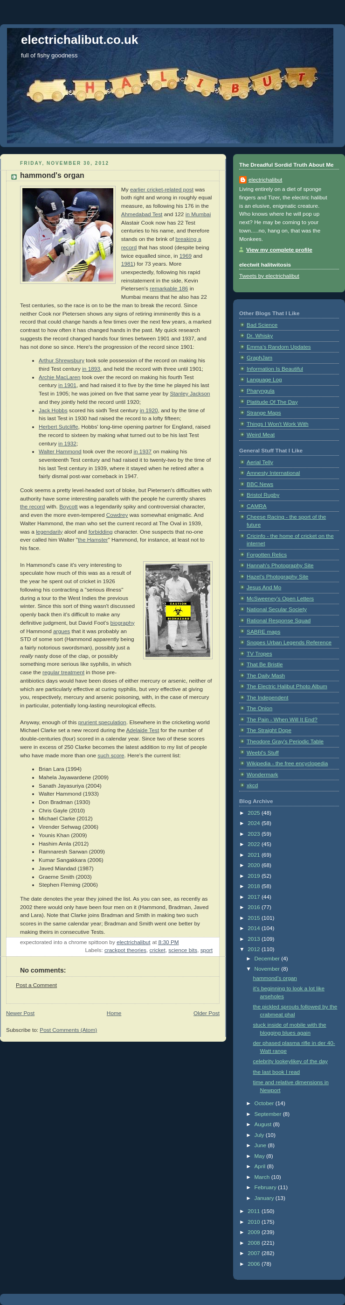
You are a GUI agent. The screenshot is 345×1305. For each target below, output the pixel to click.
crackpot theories (125, 950)
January (264, 1198)
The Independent (267, 697)
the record (32, 506)
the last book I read (276, 1072)
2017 (255, 897)
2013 (255, 939)
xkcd (252, 785)
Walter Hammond (60, 451)
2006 (255, 1264)
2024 (255, 823)
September (268, 1114)
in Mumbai (198, 214)
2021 (255, 855)
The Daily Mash (266, 675)
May (260, 1156)
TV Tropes (259, 653)
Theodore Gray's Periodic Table (285, 741)
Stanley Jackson (190, 393)
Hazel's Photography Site (277, 576)
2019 (255, 876)
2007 (255, 1253)
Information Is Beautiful (275, 369)
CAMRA (257, 506)
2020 (255, 865)
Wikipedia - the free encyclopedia (287, 763)
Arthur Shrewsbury (61, 360)
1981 (127, 264)
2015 (255, 918)
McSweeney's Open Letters (280, 598)
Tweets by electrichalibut (269, 276)
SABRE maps (263, 631)
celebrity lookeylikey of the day (290, 1061)
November (267, 969)
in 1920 (149, 410)
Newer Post (20, 1013)
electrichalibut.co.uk (79, 40)
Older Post (206, 1013)
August (263, 1124)
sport (206, 950)
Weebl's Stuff (263, 752)
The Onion (259, 708)
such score (110, 755)
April (260, 1166)
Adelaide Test (142, 730)
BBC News (260, 484)
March (262, 1177)
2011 (255, 1211)
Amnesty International (273, 473)
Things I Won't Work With (278, 424)
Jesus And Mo (264, 587)
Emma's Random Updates (279, 347)
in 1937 (142, 451)
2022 (255, 844)
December (267, 958)
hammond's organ (275, 978)
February (266, 1187)
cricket (158, 950)
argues (61, 631)
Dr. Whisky (260, 335)
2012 (255, 949)
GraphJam (259, 357)
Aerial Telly (260, 462)
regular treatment (63, 672)
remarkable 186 (169, 288)
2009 (255, 1232)
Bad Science (262, 325)
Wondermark (262, 774)
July (259, 1135)
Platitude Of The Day (272, 402)
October (264, 1103)
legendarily (49, 532)
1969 (185, 256)
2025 (255, 813)
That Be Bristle (265, 664)
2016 (255, 907)
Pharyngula (261, 391)
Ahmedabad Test (142, 214)
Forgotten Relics (267, 554)
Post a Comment (36, 985)
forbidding (101, 532)
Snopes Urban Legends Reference (289, 642)
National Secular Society (277, 609)
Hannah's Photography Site (280, 565)
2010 (255, 1222)
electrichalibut (265, 179)
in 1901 (67, 385)
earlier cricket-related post (161, 189)
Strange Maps (264, 412)
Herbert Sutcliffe (58, 426)
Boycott (68, 506)
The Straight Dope (269, 730)
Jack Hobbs (53, 410)
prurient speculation (102, 722)
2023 (255, 834)
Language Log (264, 379)
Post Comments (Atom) (68, 1030)
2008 (255, 1243)
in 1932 (67, 443)
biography (122, 623)
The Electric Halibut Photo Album (287, 686)
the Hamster (93, 539)
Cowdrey (117, 515)
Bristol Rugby (263, 495)
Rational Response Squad (278, 620)
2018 (255, 886)
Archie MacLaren (59, 377)
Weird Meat (261, 434)
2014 (255, 928)
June (261, 1145)
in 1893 (91, 369)
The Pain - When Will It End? (282, 719)
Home (114, 1013)
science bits (182, 950)
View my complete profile (279, 250)
